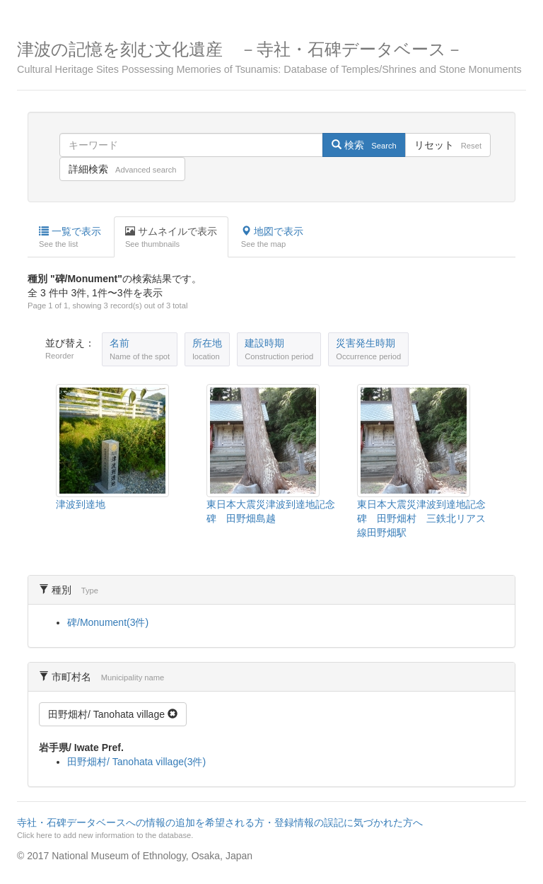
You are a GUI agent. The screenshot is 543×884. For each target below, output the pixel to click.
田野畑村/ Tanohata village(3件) (136, 761)
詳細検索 (122, 169)
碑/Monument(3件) (107, 622)
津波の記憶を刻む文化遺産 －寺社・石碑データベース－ (271, 58)
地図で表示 (272, 238)
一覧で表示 (70, 238)
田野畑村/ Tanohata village (112, 714)
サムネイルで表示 (171, 238)
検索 (364, 145)
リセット (447, 145)
